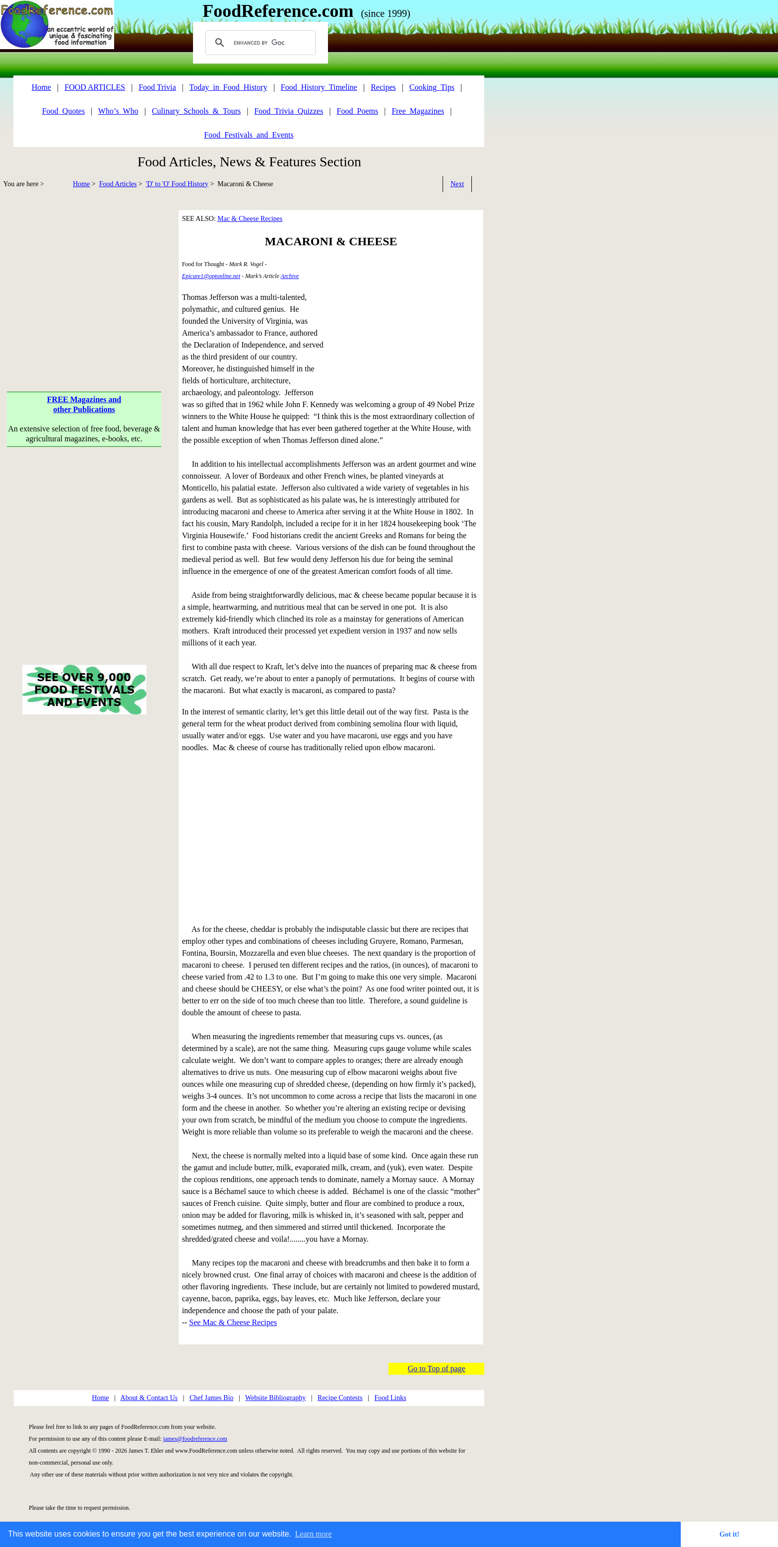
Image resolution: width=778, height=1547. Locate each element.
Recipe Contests (340, 1398)
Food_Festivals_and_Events (248, 135)
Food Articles (118, 184)
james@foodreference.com (195, 1438)
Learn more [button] (313, 1534)
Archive (290, 276)
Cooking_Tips (431, 87)
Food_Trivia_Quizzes (288, 111)
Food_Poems (358, 111)
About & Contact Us (149, 1398)
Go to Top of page (436, 1368)
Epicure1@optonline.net (211, 276)
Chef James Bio (212, 1398)
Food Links (390, 1398)
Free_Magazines (417, 111)
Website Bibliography (275, 1398)
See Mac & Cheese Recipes (233, 1322)
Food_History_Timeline (319, 87)
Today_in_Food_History (228, 87)
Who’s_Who (118, 111)
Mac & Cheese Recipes (249, 218)
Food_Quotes (63, 111)
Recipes (383, 87)
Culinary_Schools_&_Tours (196, 111)
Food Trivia (157, 87)
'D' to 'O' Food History (177, 184)
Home (81, 184)
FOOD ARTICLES (95, 87)
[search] (259, 43)
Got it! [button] (729, 1534)
